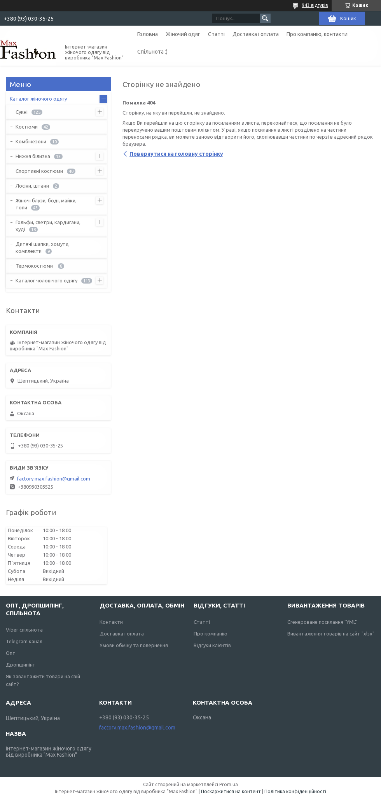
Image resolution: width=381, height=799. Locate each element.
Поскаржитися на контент (231, 791)
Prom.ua (228, 784)
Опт (11, 653)
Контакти (111, 622)
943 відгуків (315, 5)
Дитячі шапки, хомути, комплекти (43, 247)
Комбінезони (31, 141)
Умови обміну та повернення (134, 645)
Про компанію (210, 633)
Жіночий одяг (183, 34)
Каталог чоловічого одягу (46, 280)
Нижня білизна (33, 156)
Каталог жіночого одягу (38, 98)
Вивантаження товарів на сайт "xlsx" (330, 633)
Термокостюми (35, 265)
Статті (216, 34)
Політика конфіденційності (295, 791)
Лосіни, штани (32, 185)
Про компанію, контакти (317, 34)
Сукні (22, 112)
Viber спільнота (24, 629)
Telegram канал (24, 641)
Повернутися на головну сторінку (176, 154)
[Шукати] (265, 18)
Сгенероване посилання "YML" (322, 622)
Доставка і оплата (255, 34)
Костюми (27, 126)
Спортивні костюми (39, 171)
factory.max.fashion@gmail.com (53, 478)
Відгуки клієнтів (212, 645)
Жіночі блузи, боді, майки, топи (46, 204)
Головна (147, 34)
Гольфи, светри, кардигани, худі (48, 225)
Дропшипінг (20, 664)
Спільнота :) (152, 52)
